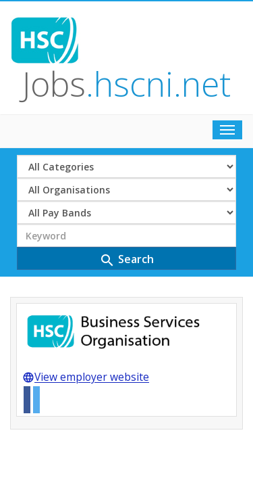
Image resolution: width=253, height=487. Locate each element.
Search (126, 151)
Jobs (153, 29)
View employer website (85, 270)
